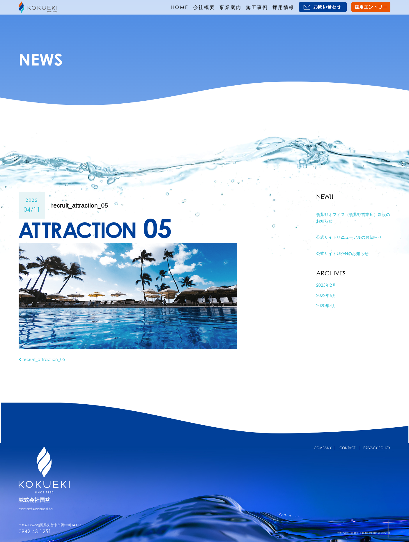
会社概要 (204, 7)
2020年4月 (326, 305)
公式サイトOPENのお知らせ (342, 253)
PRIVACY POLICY (376, 448)
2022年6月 (326, 295)
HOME (180, 7)
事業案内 (230, 7)
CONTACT (347, 448)
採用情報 (283, 7)
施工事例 (257, 7)
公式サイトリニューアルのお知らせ (349, 237)
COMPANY (323, 448)
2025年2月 (326, 285)
